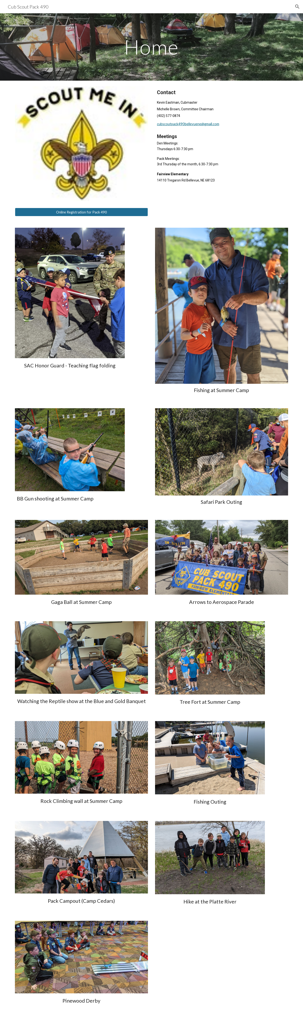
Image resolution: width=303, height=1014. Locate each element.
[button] (297, 6)
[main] (151, 47)
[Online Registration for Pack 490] (81, 212)
